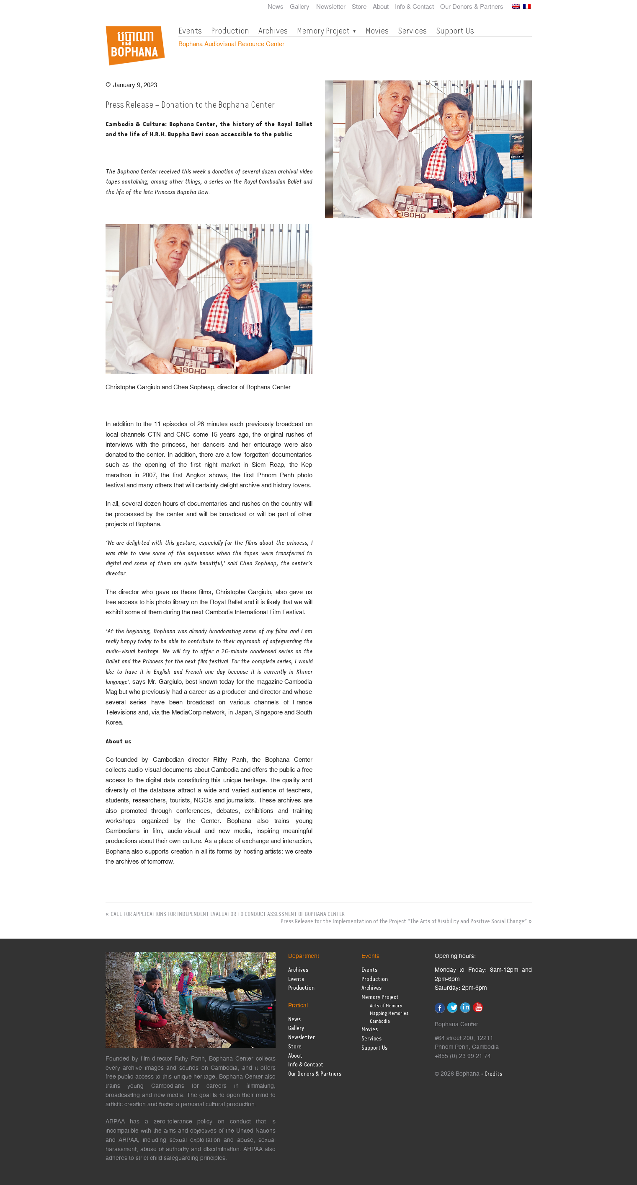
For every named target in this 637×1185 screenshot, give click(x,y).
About (381, 7)
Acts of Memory (386, 1006)
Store (359, 7)
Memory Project (323, 31)
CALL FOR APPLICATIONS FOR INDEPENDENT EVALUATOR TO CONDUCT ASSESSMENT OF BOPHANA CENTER (228, 914)
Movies (377, 31)
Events (190, 31)
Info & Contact (414, 7)
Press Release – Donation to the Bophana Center (190, 105)
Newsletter (331, 7)
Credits (493, 1074)
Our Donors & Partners (471, 7)
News (276, 7)
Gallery (299, 7)
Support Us (455, 31)
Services (412, 31)
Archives (273, 31)
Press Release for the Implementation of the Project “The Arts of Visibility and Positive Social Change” (404, 921)
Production (230, 31)
